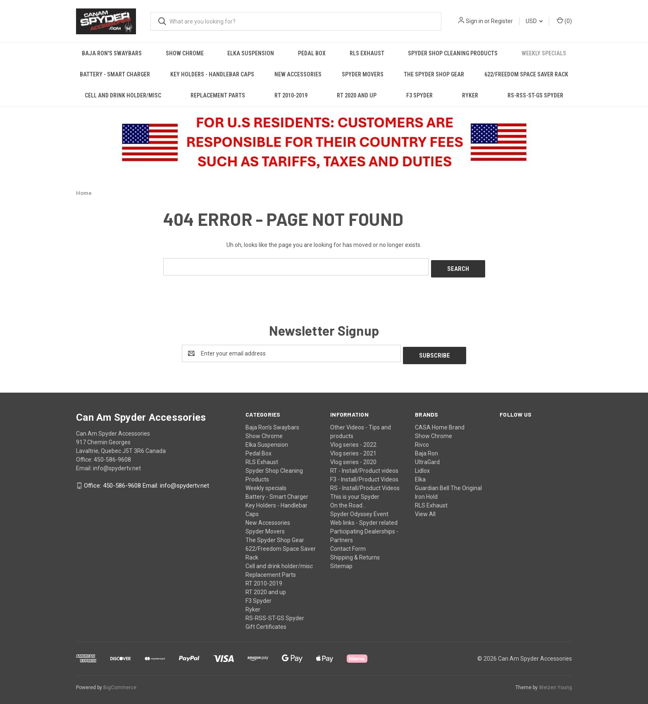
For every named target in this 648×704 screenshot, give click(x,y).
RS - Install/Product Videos (365, 483)
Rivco (422, 440)
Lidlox (422, 466)
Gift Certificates (265, 622)
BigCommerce (119, 683)
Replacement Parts (218, 95)
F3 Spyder (419, 95)
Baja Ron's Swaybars (112, 53)
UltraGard (427, 457)
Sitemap (341, 561)
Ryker (470, 95)
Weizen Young (555, 683)
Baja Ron (426, 449)
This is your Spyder (354, 492)
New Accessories (298, 74)
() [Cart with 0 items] (564, 20)
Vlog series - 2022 (353, 440)
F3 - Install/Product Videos (364, 475)
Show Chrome (185, 53)
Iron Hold (426, 492)
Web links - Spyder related (364, 518)
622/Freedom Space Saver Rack (526, 74)
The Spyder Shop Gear (434, 74)
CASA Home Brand (440, 423)
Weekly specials (544, 53)
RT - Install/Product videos (364, 466)
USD (534, 21)
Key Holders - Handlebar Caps (212, 74)
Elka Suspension (250, 53)
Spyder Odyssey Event (359, 509)
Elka (420, 475)
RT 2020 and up (356, 95)
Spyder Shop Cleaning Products (453, 53)
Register (502, 21)
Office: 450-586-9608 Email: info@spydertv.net (146, 481)
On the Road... (348, 501)
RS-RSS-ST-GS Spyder (535, 95)
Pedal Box (312, 53)
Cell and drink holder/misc (123, 95)
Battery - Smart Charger (115, 74)
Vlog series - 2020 (353, 457)
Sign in (474, 21)
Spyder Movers (363, 74)
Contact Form (348, 544)
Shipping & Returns (355, 553)
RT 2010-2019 (290, 95)
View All (425, 509)
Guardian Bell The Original (448, 483)
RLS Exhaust (367, 53)
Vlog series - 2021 (353, 449)
